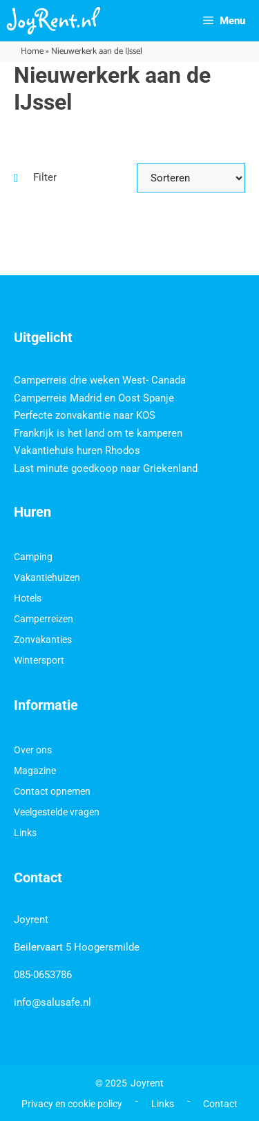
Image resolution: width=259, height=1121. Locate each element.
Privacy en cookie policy (71, 1103)
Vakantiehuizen (47, 577)
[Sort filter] (191, 177)
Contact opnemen (52, 791)
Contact (220, 1103)
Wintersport (39, 660)
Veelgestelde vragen (56, 811)
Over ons (33, 749)
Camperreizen (43, 618)
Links (25, 832)
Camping (33, 556)
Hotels (27, 598)
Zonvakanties (43, 639)
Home (32, 51)
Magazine (35, 770)
